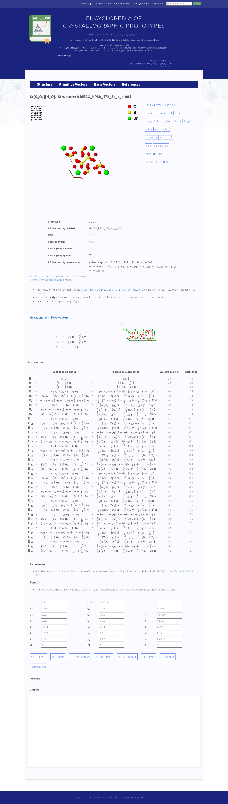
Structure (44, 84)
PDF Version (166, 66)
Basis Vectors (104, 84)
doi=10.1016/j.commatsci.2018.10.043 (138, 50)
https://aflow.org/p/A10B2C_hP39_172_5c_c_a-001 (149, 63)
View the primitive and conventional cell (51, 279)
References (131, 84)
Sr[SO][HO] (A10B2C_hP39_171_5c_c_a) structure (110, 289)
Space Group (85, 3)
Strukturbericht (122, 3)
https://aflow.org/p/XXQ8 (160, 60)
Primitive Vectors (73, 84)
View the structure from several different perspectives (58, 276)
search (197, 3)
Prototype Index (140, 3)
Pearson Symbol (103, 3)
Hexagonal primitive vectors (49, 317)
